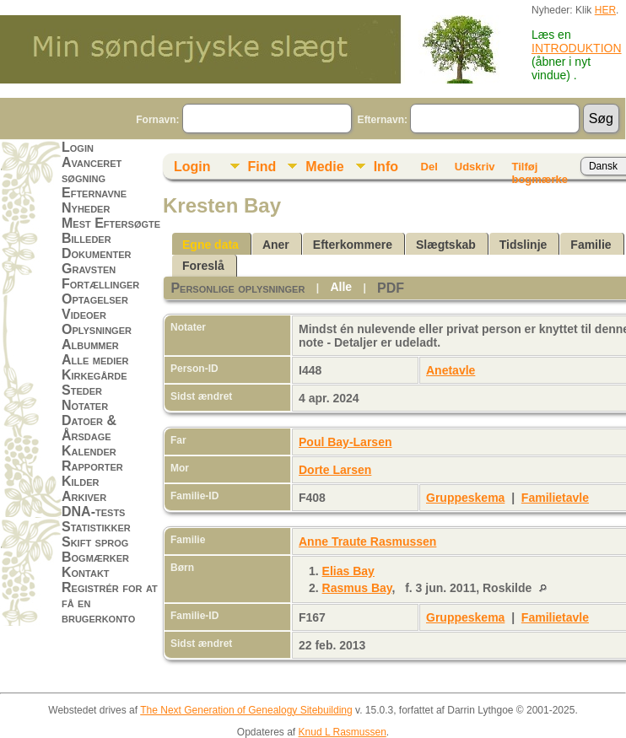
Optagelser (95, 299)
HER (605, 10)
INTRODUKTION (577, 48)
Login (78, 147)
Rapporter (92, 466)
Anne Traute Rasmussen (367, 541)
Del (429, 166)
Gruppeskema (465, 497)
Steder (82, 390)
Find (262, 166)
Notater (85, 405)
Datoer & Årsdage (89, 428)
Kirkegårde (94, 375)
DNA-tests (93, 511)
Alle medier (95, 360)
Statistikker (96, 527)
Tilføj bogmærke (539, 169)
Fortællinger (100, 284)
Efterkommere (352, 244)
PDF (390, 288)
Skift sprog (95, 542)
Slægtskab (446, 244)
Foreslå (203, 265)
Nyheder (86, 208)
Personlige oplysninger (237, 288)
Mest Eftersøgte (111, 223)
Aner (275, 244)
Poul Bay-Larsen (345, 442)
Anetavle (450, 370)
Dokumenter (96, 253)
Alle (341, 287)
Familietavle (555, 497)
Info (386, 166)
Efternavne (94, 193)
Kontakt (86, 572)
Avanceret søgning (91, 170)
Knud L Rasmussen (342, 732)
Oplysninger (97, 329)
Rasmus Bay (357, 588)
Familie (590, 244)
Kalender (89, 451)
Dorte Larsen (335, 470)
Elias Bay (348, 571)
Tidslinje (523, 244)
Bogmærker (95, 557)
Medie (324, 166)
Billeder (86, 238)
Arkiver (84, 496)
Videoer (84, 314)
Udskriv (475, 166)
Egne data (210, 244)
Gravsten (89, 268)
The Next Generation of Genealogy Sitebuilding (246, 710)
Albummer (90, 344)
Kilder (81, 481)
